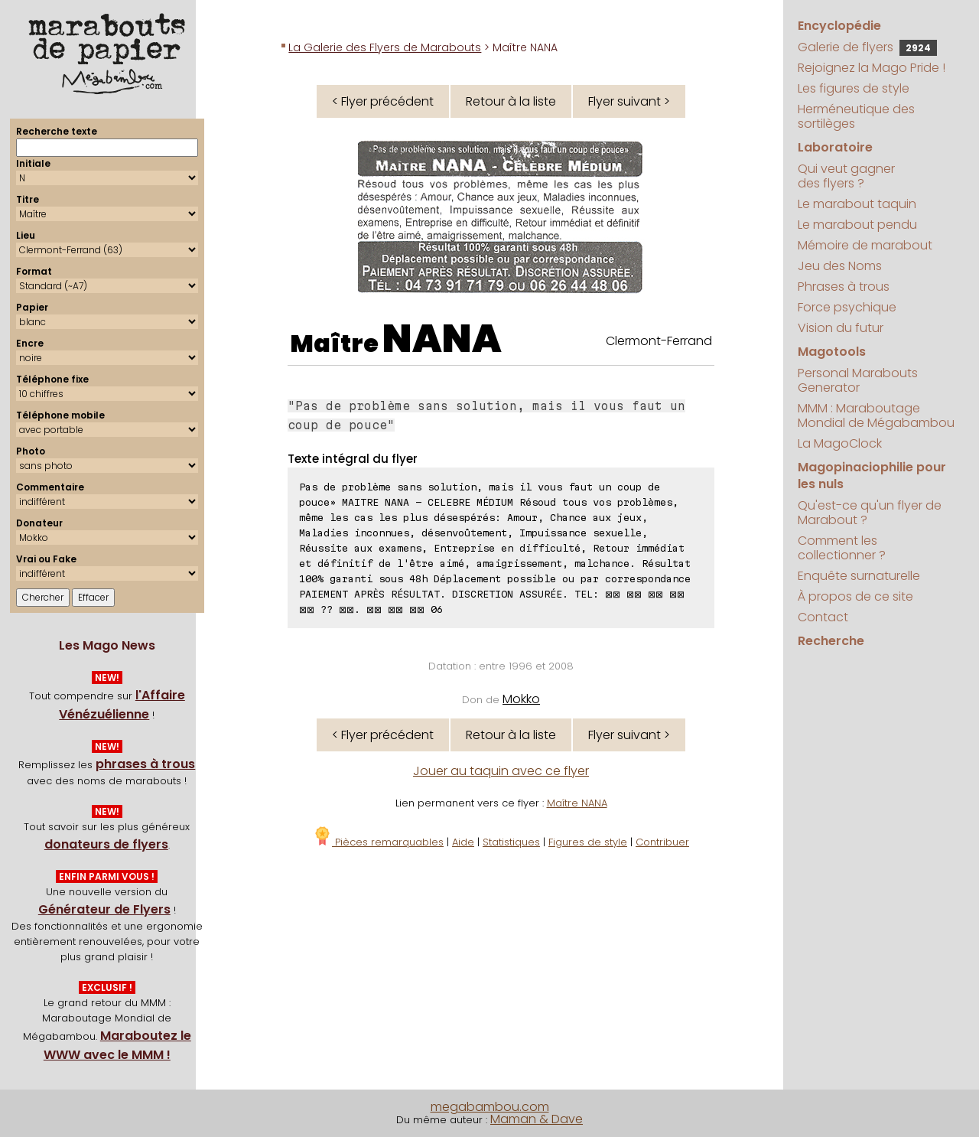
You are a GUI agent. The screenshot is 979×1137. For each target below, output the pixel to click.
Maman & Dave (536, 1119)
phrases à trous (145, 764)
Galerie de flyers (867, 47)
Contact (823, 617)
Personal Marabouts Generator (858, 380)
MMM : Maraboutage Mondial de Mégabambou (876, 415)
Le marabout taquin (857, 204)
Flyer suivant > (629, 101)
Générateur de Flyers (104, 909)
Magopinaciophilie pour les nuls (872, 475)
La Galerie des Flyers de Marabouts (384, 47)
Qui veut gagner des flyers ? (846, 176)
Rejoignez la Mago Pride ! (871, 68)
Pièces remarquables (378, 842)
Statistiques (511, 842)
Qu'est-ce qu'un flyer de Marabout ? (870, 513)
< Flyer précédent (383, 101)
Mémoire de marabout (865, 245)
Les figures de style (853, 88)
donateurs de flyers (106, 844)
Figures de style (587, 842)
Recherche (831, 641)
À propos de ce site (855, 596)
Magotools (832, 351)
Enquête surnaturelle (859, 576)
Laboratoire (835, 147)
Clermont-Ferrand (659, 341)
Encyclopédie (839, 25)
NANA (442, 339)
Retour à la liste (511, 101)
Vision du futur (840, 328)
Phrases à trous (844, 286)
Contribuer (662, 842)
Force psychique (847, 307)
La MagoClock (840, 443)
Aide (463, 842)
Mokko (521, 699)
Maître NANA (577, 803)
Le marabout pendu (857, 224)
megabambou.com (490, 1107)
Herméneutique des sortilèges (856, 116)
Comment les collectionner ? (842, 548)
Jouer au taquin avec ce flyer (501, 771)
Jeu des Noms (840, 266)
